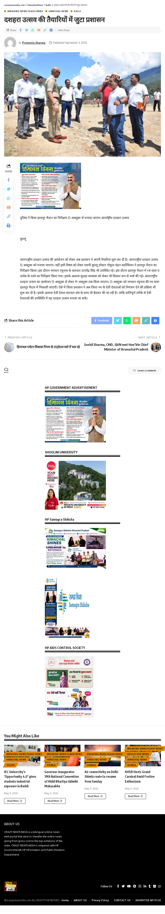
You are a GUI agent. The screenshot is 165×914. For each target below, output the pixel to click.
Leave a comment (140, 372)
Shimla (51, 766)
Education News (138, 755)
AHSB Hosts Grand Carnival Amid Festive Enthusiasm (140, 777)
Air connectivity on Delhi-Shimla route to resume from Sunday (100, 777)
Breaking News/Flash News (25, 11)
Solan (11, 766)
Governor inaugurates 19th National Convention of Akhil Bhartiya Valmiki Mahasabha (60, 782)
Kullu (77, 11)
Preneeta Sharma (34, 42)
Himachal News (58, 11)
